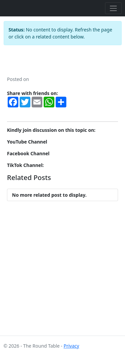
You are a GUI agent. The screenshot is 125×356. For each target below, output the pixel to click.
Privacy (71, 346)
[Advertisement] (62, 273)
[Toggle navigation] (113, 8)
